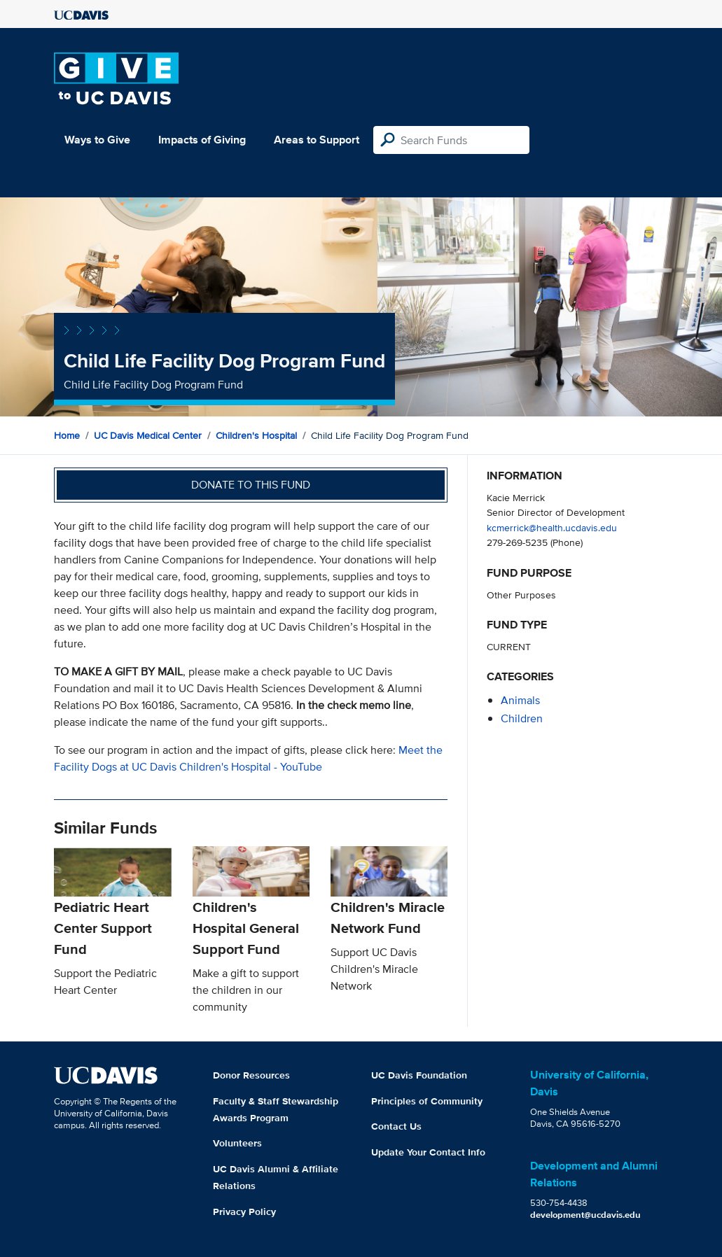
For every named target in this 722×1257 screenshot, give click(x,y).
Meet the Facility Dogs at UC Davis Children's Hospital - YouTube (248, 758)
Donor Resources (251, 1075)
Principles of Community (427, 1101)
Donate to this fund (250, 485)
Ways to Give (97, 140)
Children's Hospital (256, 435)
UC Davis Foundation (419, 1075)
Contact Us (396, 1126)
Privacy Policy (244, 1212)
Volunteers (237, 1143)
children (522, 718)
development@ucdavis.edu (585, 1214)
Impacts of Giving (202, 140)
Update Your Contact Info (428, 1152)
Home (67, 435)
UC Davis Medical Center (148, 435)
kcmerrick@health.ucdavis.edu (552, 527)
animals (520, 700)
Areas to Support (316, 140)
